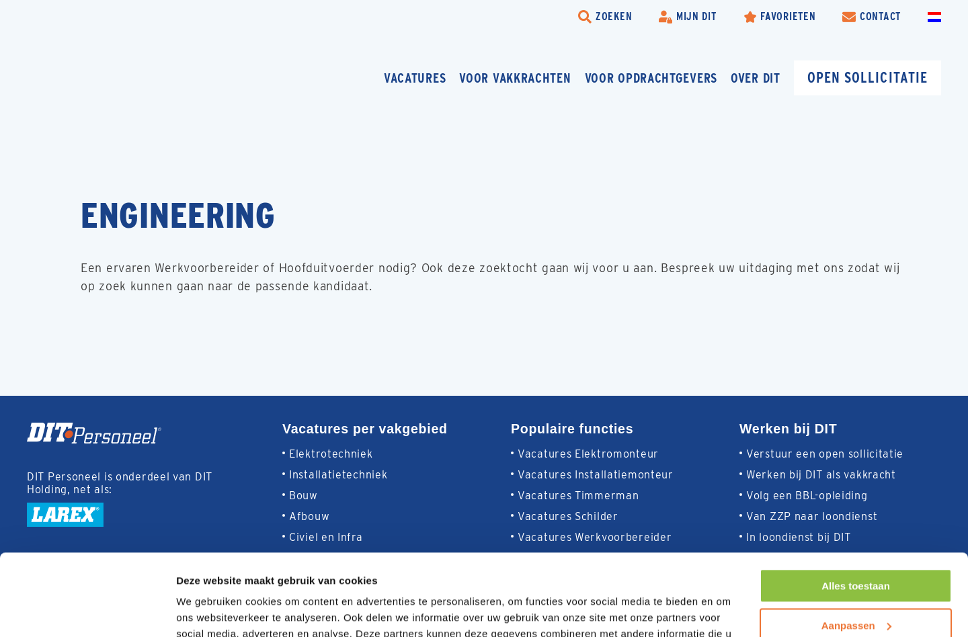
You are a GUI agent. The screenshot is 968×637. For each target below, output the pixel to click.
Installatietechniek (338, 474)
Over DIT (755, 78)
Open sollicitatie (867, 77)
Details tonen (208, 610)
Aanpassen (856, 548)
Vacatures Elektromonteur (588, 454)
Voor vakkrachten (515, 78)
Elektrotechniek (331, 454)
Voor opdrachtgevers (651, 78)
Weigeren (855, 588)
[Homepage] (124, 77)
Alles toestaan (855, 509)
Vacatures (415, 78)
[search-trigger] (605, 17)
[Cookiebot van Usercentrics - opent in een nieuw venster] (87, 611)
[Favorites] (779, 17)
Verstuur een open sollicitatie (824, 454)
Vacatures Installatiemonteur (596, 474)
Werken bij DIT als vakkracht (821, 474)
